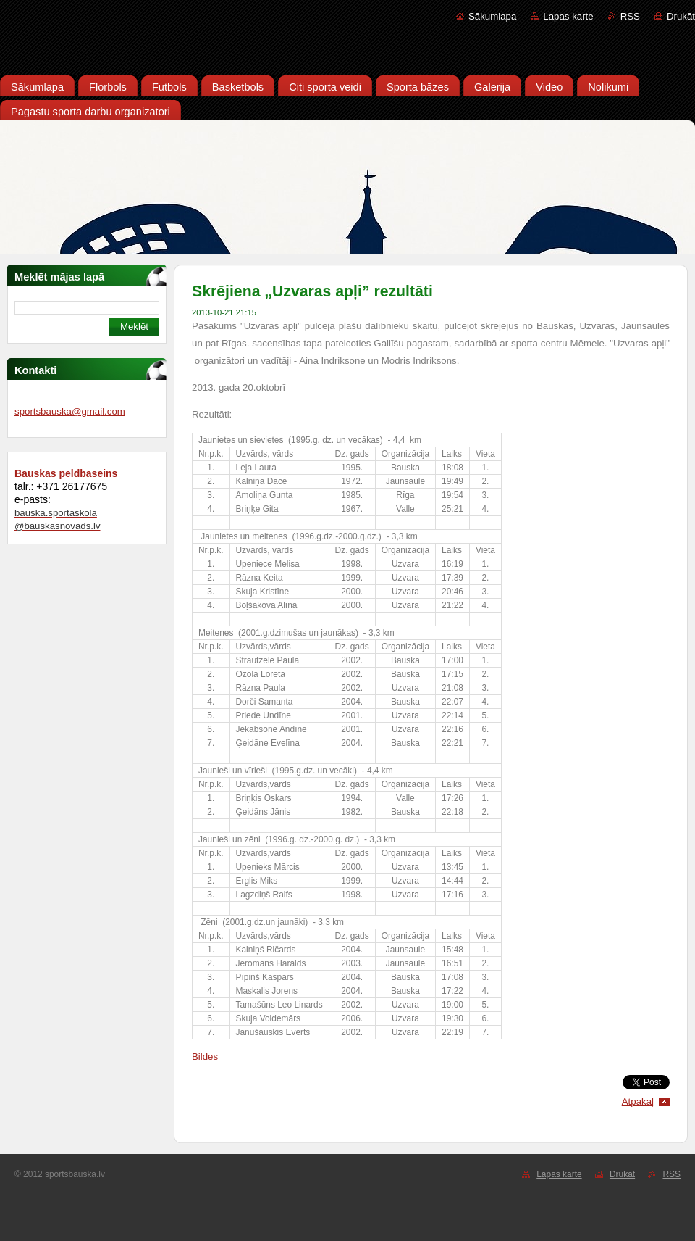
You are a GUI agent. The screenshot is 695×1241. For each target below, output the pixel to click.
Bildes (205, 1056)
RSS (630, 16)
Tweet (657, 1080)
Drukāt (681, 16)
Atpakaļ (638, 1101)
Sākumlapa (492, 16)
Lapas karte (568, 16)
